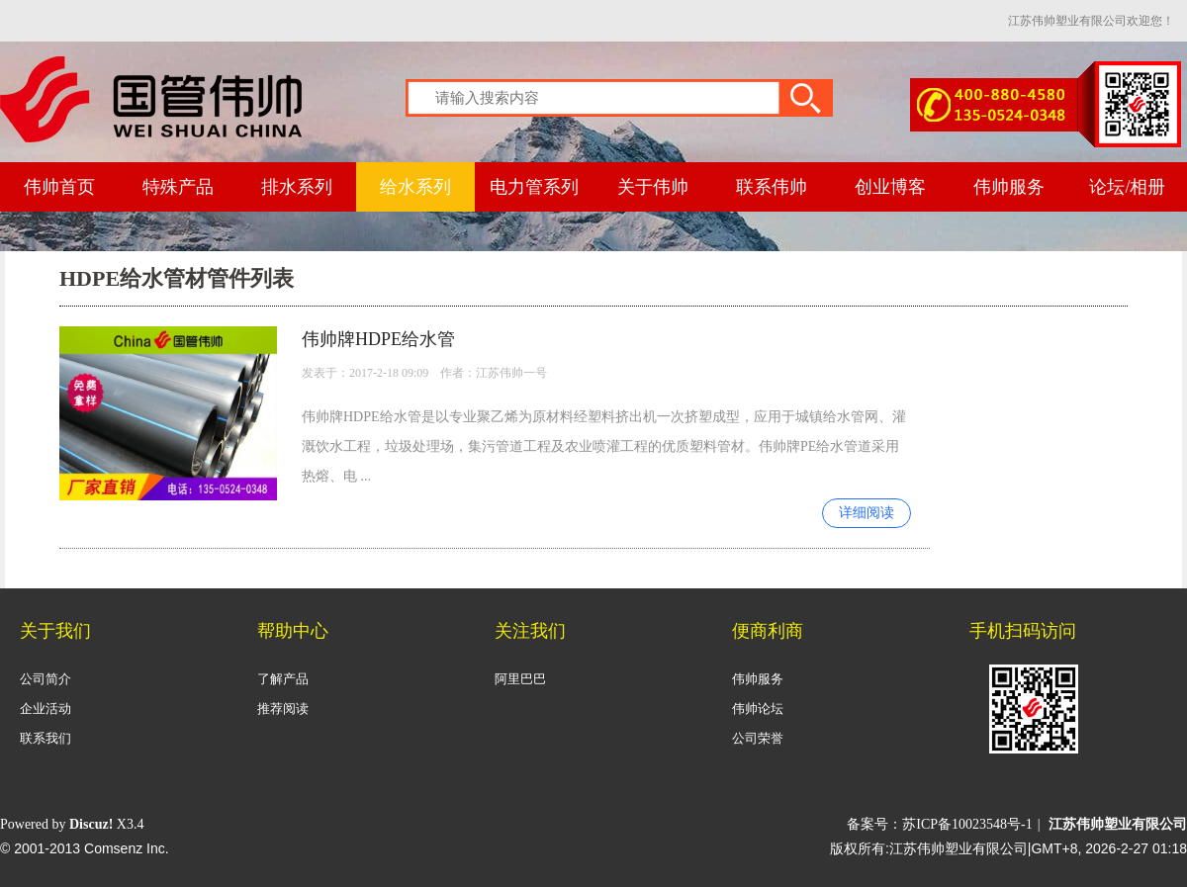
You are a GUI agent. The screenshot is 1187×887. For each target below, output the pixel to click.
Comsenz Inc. (126, 848)
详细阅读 (866, 512)
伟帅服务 (1009, 187)
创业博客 (890, 187)
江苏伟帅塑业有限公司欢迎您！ (1091, 21)
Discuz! (91, 824)
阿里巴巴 (520, 678)
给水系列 (415, 187)
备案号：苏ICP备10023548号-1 (939, 824)
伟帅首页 (59, 187)
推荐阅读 (283, 708)
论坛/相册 (1127, 187)
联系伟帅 (771, 187)
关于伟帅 (652, 187)
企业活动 (45, 708)
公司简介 (45, 678)
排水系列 (296, 187)
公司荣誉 (757, 738)
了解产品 (283, 678)
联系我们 (45, 738)
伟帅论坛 (757, 708)
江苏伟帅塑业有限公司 (1118, 824)
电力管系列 (534, 187)
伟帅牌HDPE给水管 (378, 339)
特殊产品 (178, 187)
